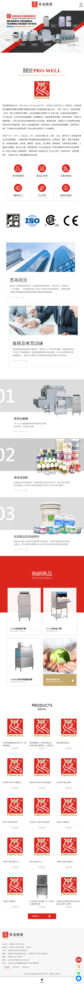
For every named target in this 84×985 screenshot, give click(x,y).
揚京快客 (34, 974)
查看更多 (41, 916)
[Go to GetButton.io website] (78, 982)
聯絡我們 (25, 967)
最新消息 (16, 967)
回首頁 (42, 980)
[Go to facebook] (78, 978)
